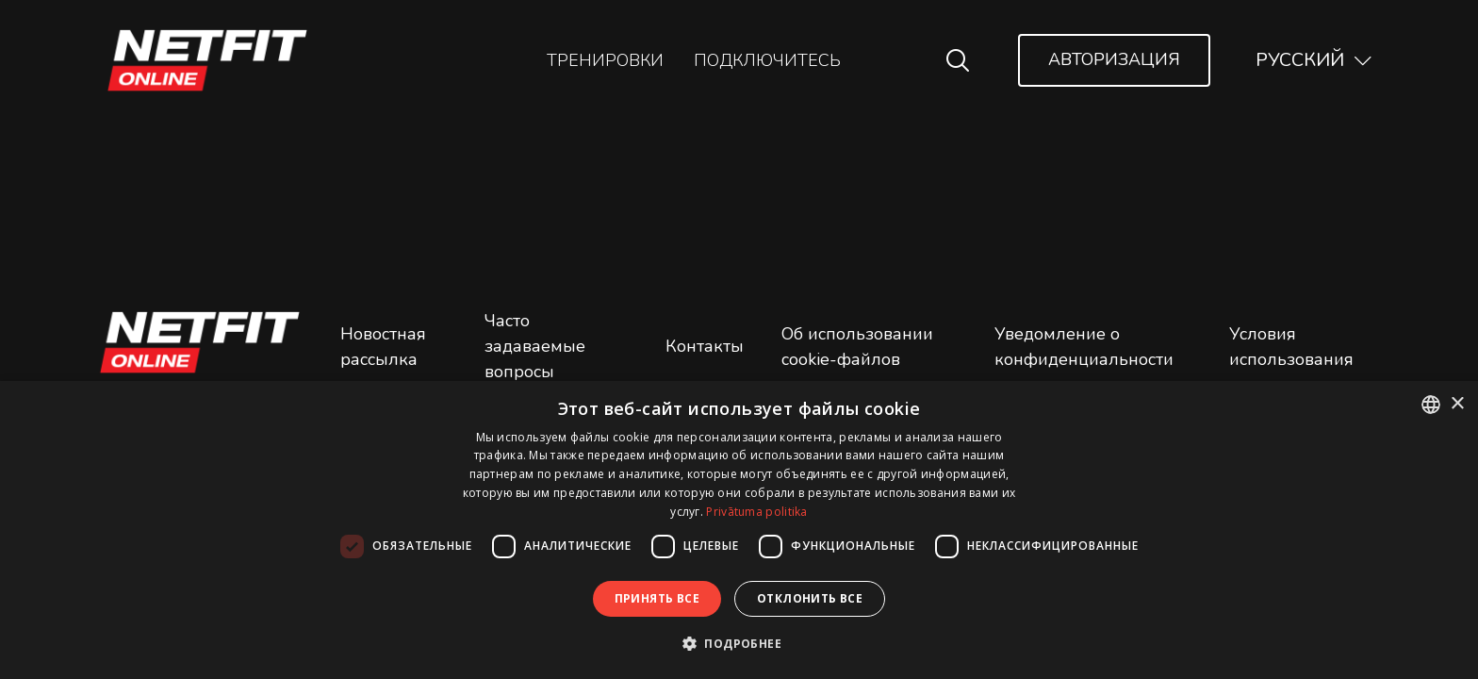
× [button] (1457, 404)
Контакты (704, 346)
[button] (739, 643)
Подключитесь (767, 60)
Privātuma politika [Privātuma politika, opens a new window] (756, 512)
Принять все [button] (657, 598)
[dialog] (739, 530)
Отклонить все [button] (809, 598)
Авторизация (1114, 59)
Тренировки (605, 60)
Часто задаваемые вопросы (534, 346)
